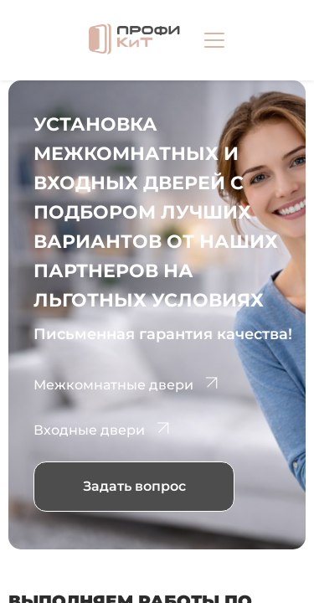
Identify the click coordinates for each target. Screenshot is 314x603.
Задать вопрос (134, 486)
